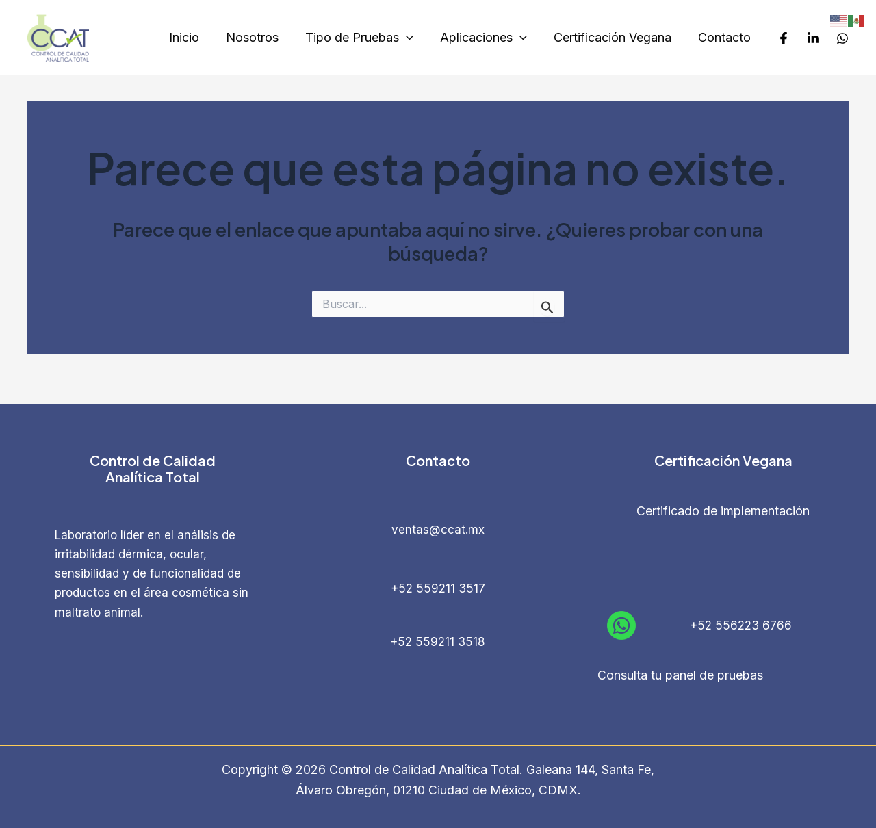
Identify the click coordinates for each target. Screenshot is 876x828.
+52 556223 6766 (741, 625)
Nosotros (261, 37)
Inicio (195, 37)
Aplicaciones (488, 38)
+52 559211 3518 (437, 642)
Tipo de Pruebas (366, 38)
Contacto (725, 37)
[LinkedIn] (813, 38)
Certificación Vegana (615, 37)
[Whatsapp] (842, 38)
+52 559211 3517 (438, 588)
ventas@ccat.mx (438, 529)
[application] (413, 38)
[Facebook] (783, 38)
